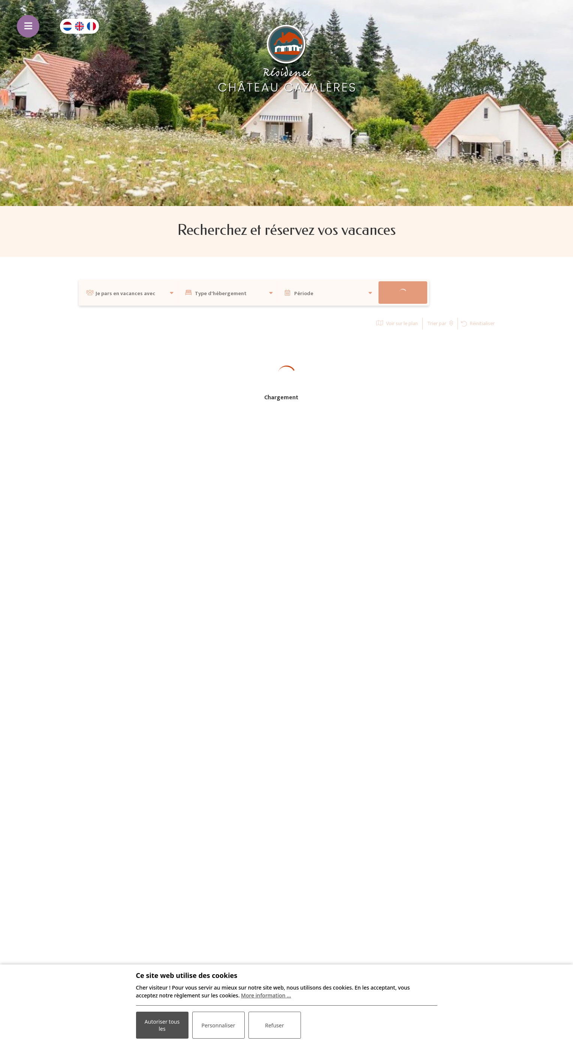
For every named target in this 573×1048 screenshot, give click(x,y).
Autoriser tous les (162, 1025)
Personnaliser (218, 1025)
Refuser (274, 1025)
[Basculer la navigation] (28, 26)
